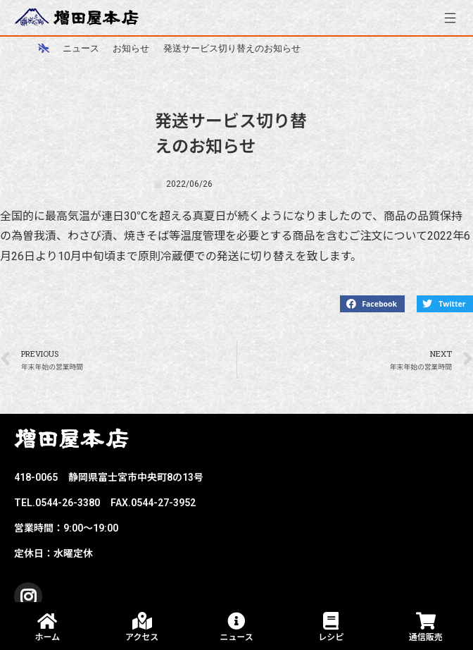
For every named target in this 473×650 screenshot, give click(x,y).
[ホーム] (43, 48)
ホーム (47, 637)
